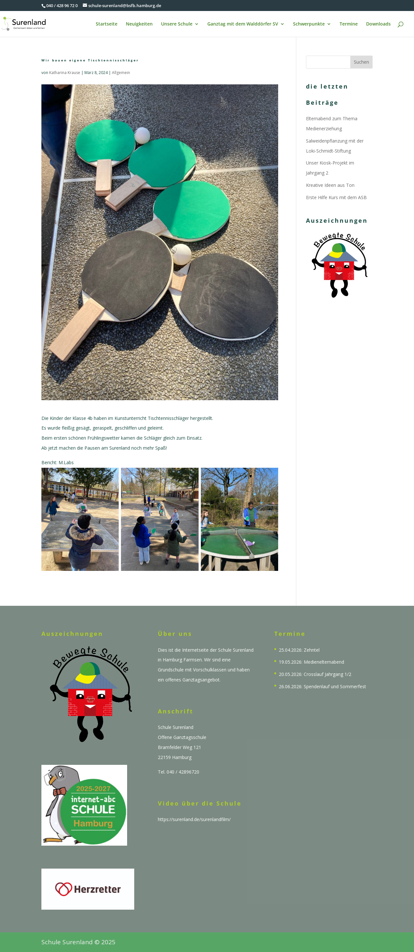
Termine (349, 24)
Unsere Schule (176, 24)
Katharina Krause (64, 72)
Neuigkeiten (139, 24)
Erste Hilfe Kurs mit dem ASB (336, 197)
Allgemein (121, 72)
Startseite (106, 24)
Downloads (378, 24)
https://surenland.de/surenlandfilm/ (194, 819)
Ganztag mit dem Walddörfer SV (242, 24)
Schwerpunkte (309, 24)
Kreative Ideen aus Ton (330, 185)
